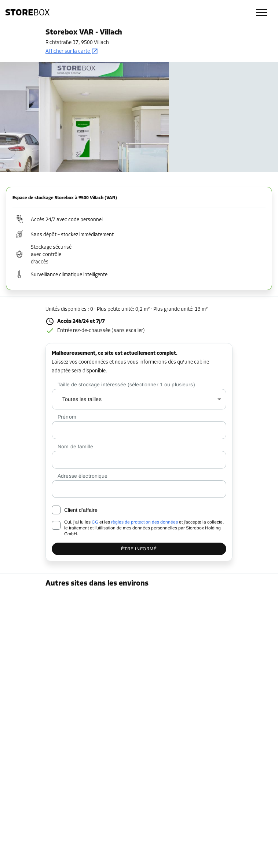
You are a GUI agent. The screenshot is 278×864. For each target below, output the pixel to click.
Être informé (139, 548)
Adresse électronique (83, 476)
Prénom (67, 417)
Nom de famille (75, 446)
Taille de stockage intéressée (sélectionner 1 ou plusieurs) (126, 384)
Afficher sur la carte (71, 51)
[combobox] (139, 399)
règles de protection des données (144, 522)
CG (95, 522)
